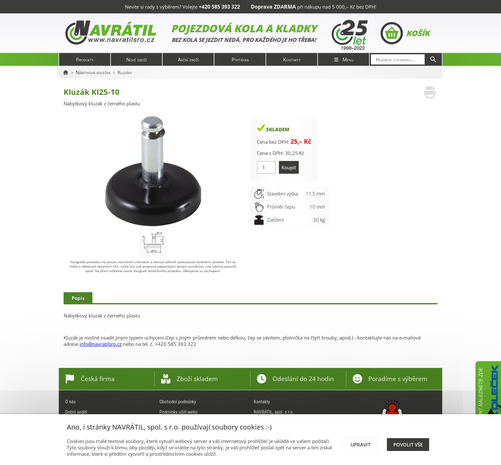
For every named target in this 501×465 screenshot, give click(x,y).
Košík (405, 33)
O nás (70, 402)
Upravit (360, 444)
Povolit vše (408, 444)
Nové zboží (136, 59)
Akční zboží (188, 59)
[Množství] (266, 167)
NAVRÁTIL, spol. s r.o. (274, 412)
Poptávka (240, 59)
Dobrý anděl (76, 412)
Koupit (288, 167)
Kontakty (292, 59)
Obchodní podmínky (177, 402)
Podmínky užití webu (178, 412)
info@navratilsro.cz (101, 344)
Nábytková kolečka (93, 72)
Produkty (85, 59)
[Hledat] (433, 59)
